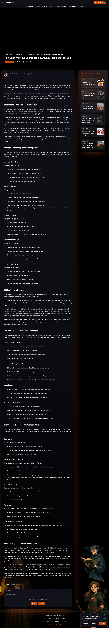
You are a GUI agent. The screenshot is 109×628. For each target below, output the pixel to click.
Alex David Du (15, 74)
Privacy (58, 618)
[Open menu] (3, 2)
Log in (34, 603)
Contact (51, 618)
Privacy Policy (93, 620)
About (45, 618)
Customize (94, 623)
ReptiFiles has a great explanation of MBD (19, 477)
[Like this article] (10, 584)
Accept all (102, 623)
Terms (63, 618)
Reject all (85, 623)
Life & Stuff (9, 62)
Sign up (41, 603)
